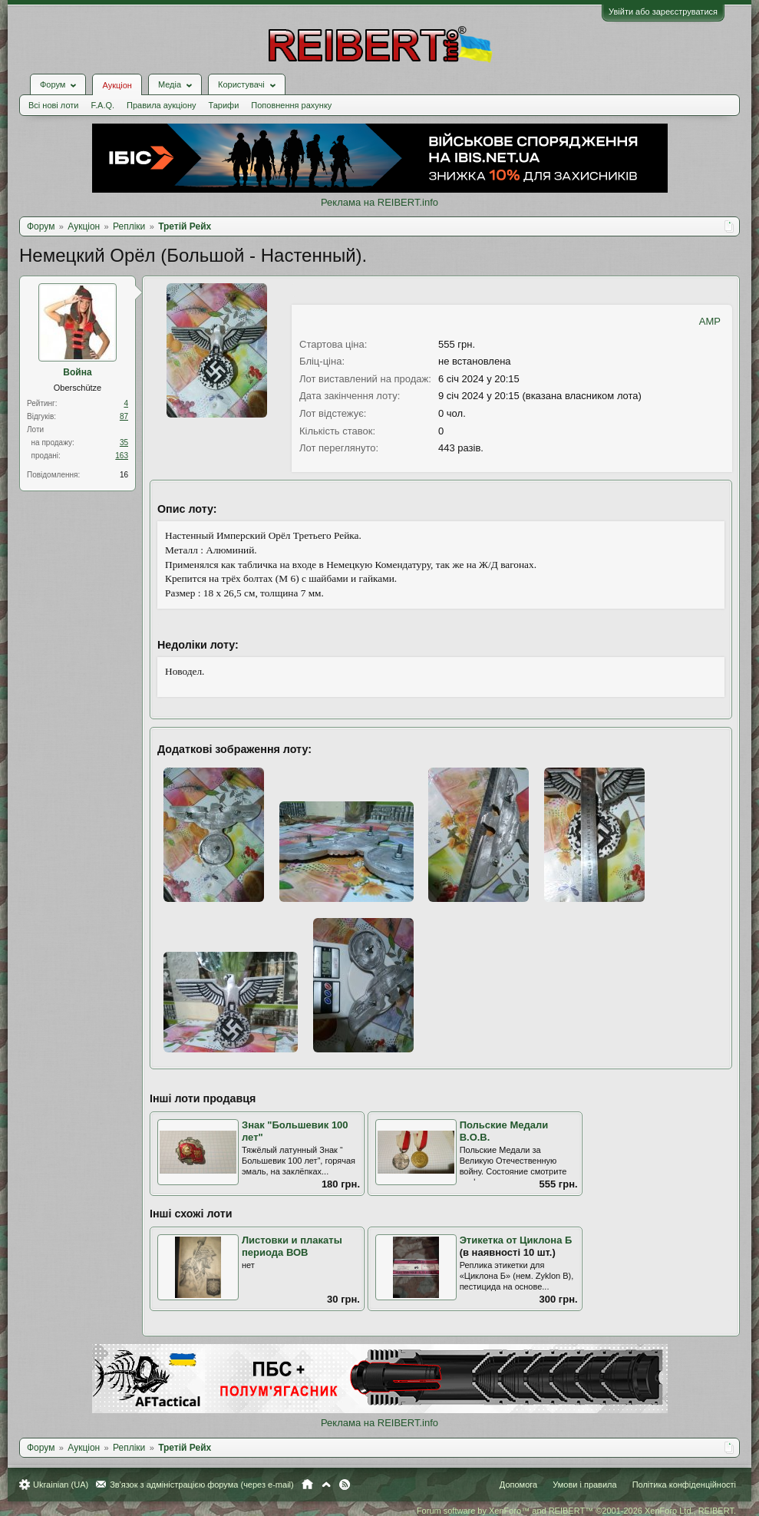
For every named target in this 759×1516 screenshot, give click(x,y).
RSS (344, 1484)
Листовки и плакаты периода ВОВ (292, 1246)
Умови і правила (584, 1484)
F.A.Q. (102, 105)
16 (124, 475)
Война (77, 372)
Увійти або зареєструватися (663, 11)
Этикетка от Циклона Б (516, 1240)
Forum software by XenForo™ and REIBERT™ (576, 1510)
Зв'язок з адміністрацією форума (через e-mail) (202, 1484)
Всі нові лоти (53, 105)
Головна (307, 1484)
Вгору (326, 1484)
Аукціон (116, 85)
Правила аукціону (161, 105)
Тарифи (224, 105)
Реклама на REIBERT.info (379, 202)
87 (124, 416)
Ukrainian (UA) (60, 1484)
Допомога (518, 1484)
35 (124, 442)
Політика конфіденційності (684, 1484)
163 (121, 455)
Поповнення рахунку (291, 105)
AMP (710, 321)
